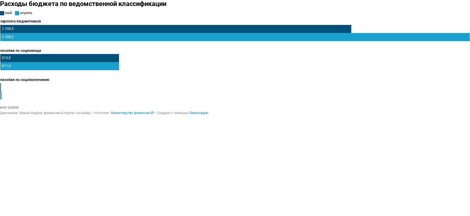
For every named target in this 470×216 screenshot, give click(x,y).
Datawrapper (199, 113)
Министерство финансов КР (132, 113)
